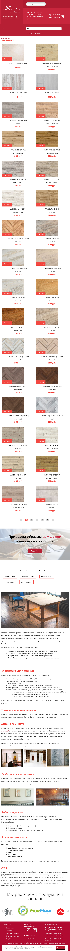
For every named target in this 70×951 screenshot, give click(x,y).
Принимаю (60, 948)
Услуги (8, 939)
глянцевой (5, 731)
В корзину (7, 59)
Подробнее (35, 551)
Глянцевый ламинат (46, 576)
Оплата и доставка (12, 936)
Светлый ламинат (9, 582)
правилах (27, 948)
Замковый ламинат (10, 576)
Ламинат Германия (44, 571)
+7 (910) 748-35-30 (54, 17)
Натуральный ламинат (28, 576)
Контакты (9, 931)
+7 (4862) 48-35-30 (54, 15)
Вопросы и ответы (12, 933)
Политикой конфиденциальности (54, 943)
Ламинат (7, 38)
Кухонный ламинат (26, 582)
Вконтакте (30, 939)
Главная (2, 38)
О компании (10, 928)
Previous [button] (3, 911)
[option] (35, 910)
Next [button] (67, 911)
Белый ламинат (9, 571)
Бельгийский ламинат (26, 571)
